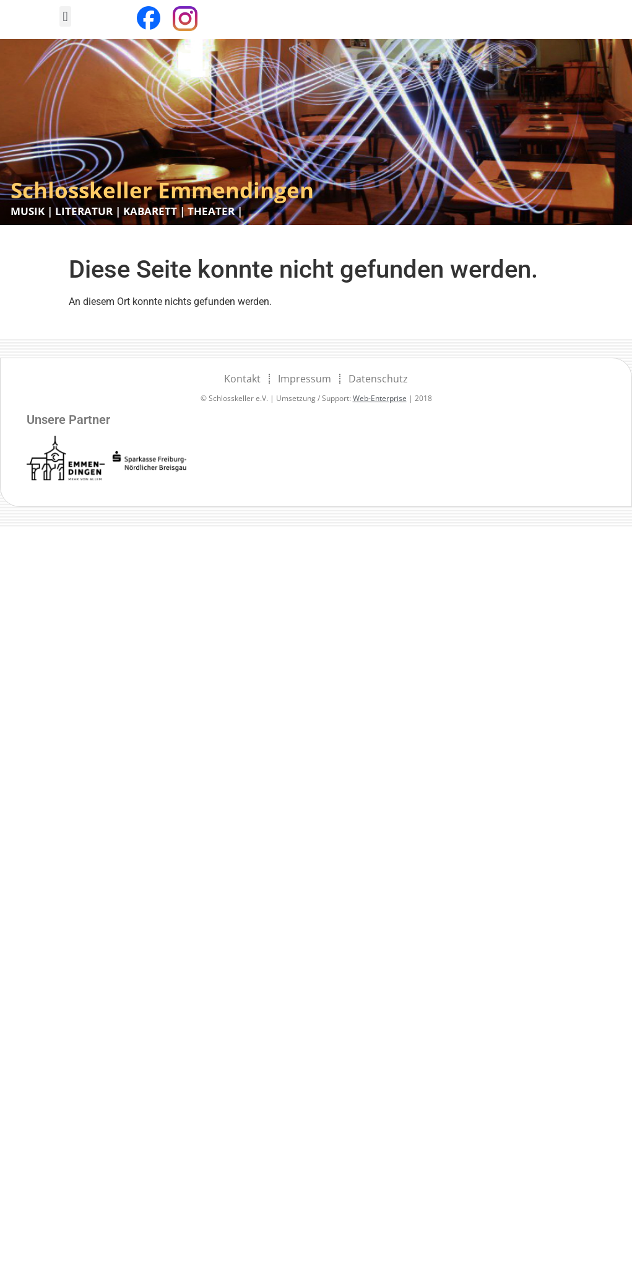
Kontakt (242, 379)
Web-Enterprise (380, 398)
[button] (65, 16)
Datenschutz (378, 379)
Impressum (304, 379)
